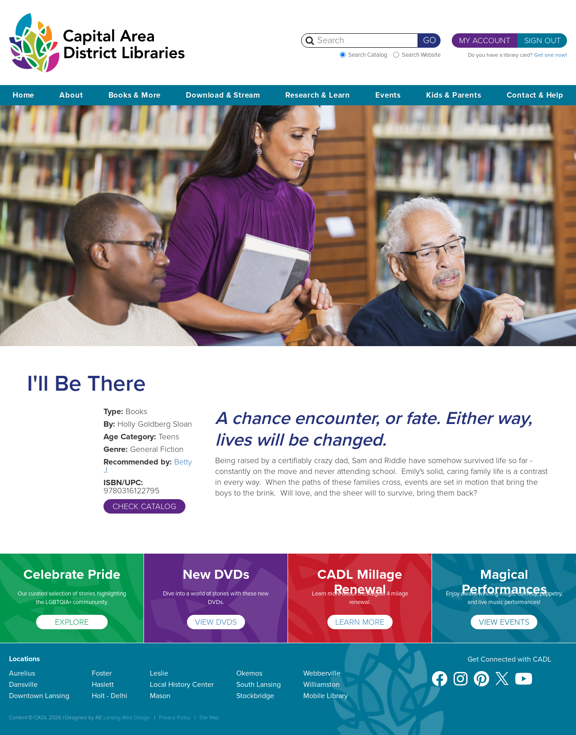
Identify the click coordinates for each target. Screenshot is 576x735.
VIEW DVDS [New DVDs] (216, 622)
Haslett (103, 684)
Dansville (23, 684)
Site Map (209, 717)
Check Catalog (144, 506)
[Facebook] (439, 674)
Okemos (249, 673)
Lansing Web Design (127, 717)
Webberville (322, 673)
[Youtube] (523, 674)
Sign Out (542, 40)
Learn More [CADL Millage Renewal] (359, 622)
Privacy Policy (174, 717)
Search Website (421, 55)
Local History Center (182, 684)
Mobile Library (325, 695)
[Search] (359, 40)
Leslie (159, 673)
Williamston (321, 684)
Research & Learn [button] (317, 95)
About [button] (71, 95)
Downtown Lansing (39, 695)
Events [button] (388, 95)
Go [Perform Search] (429, 40)
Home (23, 95)
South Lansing (258, 684)
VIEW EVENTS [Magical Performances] (504, 622)
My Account (484, 40)
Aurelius (22, 673)
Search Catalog (367, 55)
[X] (501, 674)
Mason (160, 695)
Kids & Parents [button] (453, 95)
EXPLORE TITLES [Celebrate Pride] (72, 623)
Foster (102, 673)
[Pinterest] (481, 674)
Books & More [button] (134, 95)
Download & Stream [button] (223, 95)
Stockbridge (255, 695)
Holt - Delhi (109, 695)
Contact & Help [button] (535, 95)
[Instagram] (461, 674)
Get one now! (550, 55)
